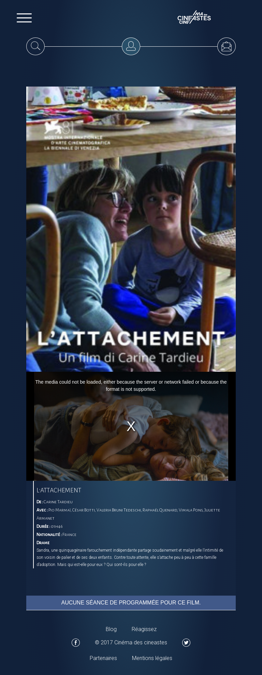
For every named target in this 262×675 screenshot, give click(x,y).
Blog (111, 629)
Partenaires (103, 658)
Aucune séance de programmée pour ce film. (131, 602)
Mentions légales (152, 658)
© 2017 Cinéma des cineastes (131, 642)
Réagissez (144, 629)
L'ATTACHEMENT (59, 490)
